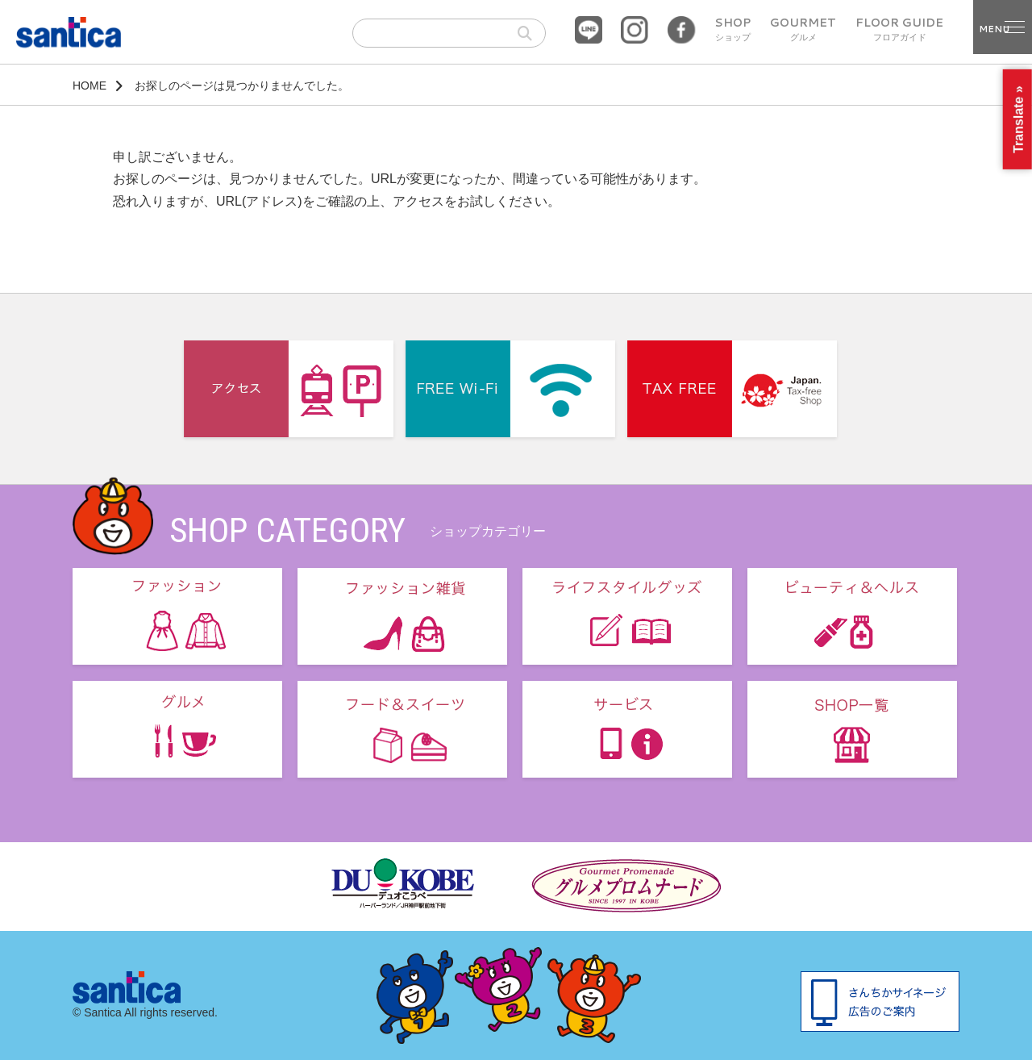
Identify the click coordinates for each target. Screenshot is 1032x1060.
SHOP (732, 30)
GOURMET (803, 30)
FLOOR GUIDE (899, 30)
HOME (89, 85)
